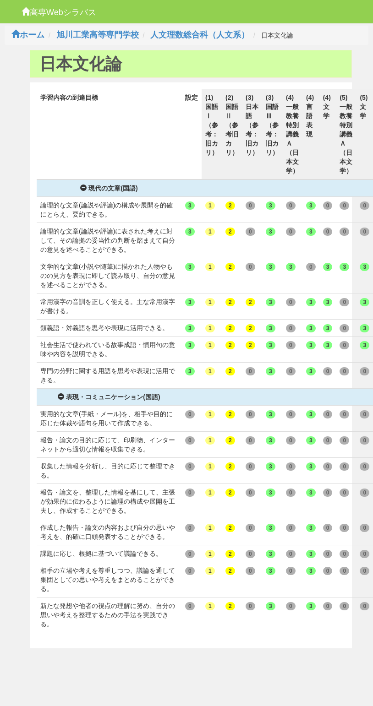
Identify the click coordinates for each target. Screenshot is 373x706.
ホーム (27, 34)
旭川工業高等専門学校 (97, 34)
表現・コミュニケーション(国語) (109, 397)
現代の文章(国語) (108, 188)
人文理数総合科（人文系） (199, 34)
